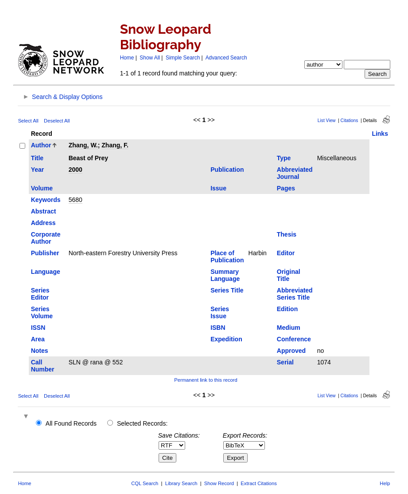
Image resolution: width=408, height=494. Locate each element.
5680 (75, 199)
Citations (349, 120)
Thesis (286, 234)
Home (127, 58)
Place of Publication (227, 256)
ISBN (217, 327)
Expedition (226, 339)
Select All (28, 120)
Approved (291, 350)
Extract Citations (258, 483)
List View (327, 120)
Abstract (43, 211)
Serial (285, 362)
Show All (150, 58)
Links (380, 133)
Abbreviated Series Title (295, 294)
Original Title (288, 275)
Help (385, 483)
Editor (286, 253)
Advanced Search (226, 58)
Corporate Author (46, 238)
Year (37, 169)
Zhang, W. (83, 145)
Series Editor (40, 294)
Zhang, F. (114, 145)
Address (43, 222)
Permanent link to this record (205, 380)
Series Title (226, 290)
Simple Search (183, 58)
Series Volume (42, 312)
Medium (288, 327)
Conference (294, 339)
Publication (227, 169)
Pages (286, 188)
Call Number (42, 366)
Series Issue (219, 312)
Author (41, 145)
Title (37, 158)
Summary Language (225, 275)
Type (284, 158)
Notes (39, 350)
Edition (287, 308)
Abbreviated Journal (295, 173)
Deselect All (57, 120)
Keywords (46, 199)
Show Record (219, 483)
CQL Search (144, 483)
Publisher (45, 253)
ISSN (38, 327)
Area (38, 339)
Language (45, 271)
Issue (218, 188)
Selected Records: (142, 423)
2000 (75, 169)
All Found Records (71, 423)
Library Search (181, 483)
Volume (42, 188)
